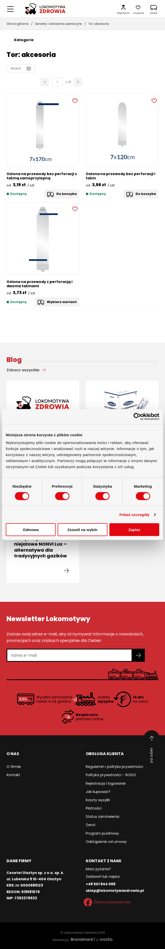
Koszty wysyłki (98, 799)
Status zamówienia (102, 816)
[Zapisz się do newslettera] (138, 655)
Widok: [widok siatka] (21, 68)
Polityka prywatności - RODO (111, 774)
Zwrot (91, 824)
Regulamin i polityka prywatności (114, 766)
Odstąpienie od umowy (106, 841)
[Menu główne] (10, 9)
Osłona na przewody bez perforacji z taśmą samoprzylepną (42, 176)
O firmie (14, 766)
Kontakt (13, 774)
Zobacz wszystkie (23, 370)
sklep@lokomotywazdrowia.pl (115, 890)
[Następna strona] (78, 82)
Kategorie (24, 39)
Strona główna (18, 24)
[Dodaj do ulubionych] (74, 100)
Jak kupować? (98, 791)
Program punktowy (102, 833)
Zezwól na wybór (82, 530)
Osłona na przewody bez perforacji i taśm (120, 176)
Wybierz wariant (62, 302)
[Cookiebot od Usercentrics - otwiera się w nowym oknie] (137, 416)
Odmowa (31, 530)
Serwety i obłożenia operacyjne (58, 24)
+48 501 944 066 (100, 884)
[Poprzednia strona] (44, 82)
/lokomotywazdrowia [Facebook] (108, 902)
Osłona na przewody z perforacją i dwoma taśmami (39, 283)
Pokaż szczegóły (134, 514)
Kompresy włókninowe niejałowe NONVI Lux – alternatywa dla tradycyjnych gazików (41, 547)
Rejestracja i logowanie (106, 783)
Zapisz (134, 530)
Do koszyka (66, 193)
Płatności (94, 808)
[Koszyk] (153, 8)
